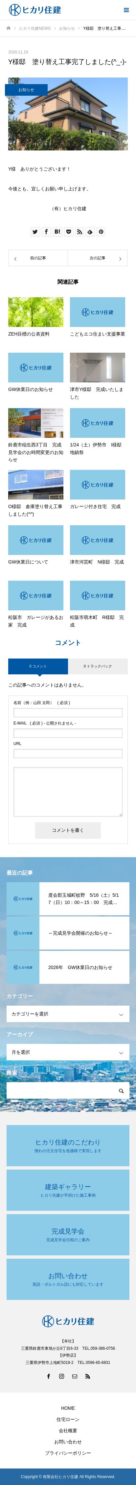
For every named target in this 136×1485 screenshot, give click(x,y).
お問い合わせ (68, 1441)
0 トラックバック (98, 666)
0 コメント (38, 666)
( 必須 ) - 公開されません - (44, 723)
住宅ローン (68, 1419)
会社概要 (68, 1430)
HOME (68, 1408)
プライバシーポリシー (68, 1453)
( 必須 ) (41, 703)
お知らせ (26, 89)
